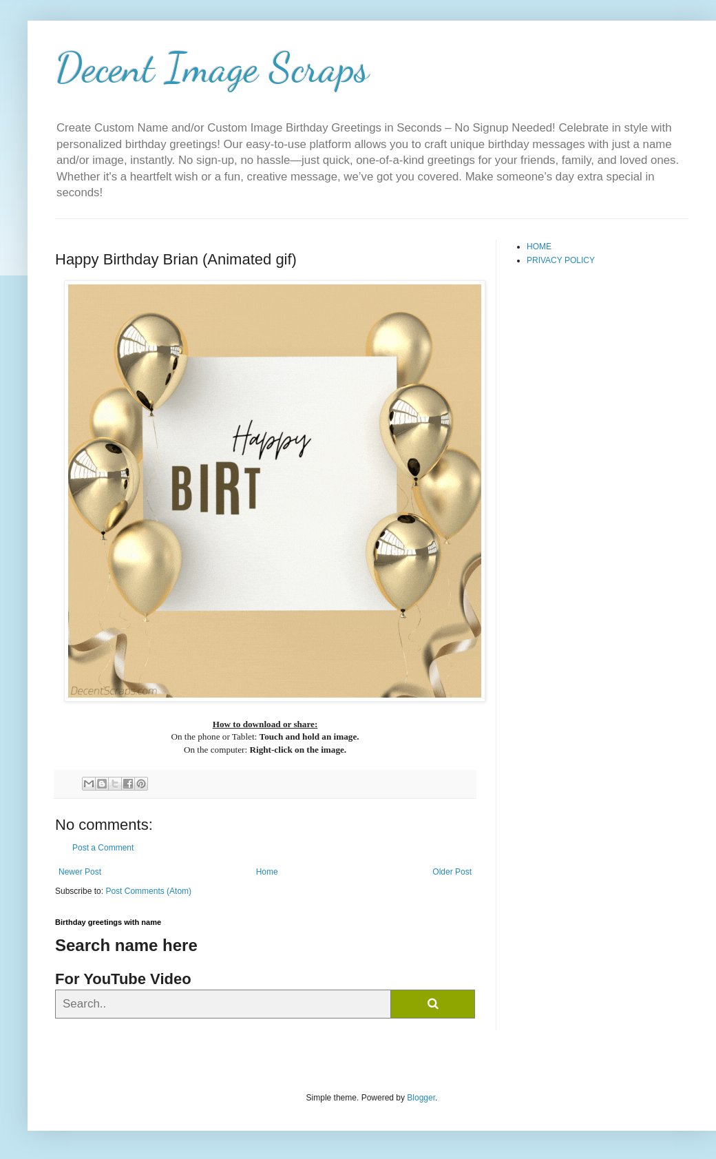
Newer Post (80, 872)
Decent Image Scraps (212, 67)
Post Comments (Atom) (148, 891)
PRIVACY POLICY (561, 260)
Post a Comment (103, 848)
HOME (539, 246)
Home (267, 872)
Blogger (421, 1098)
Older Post (452, 872)
